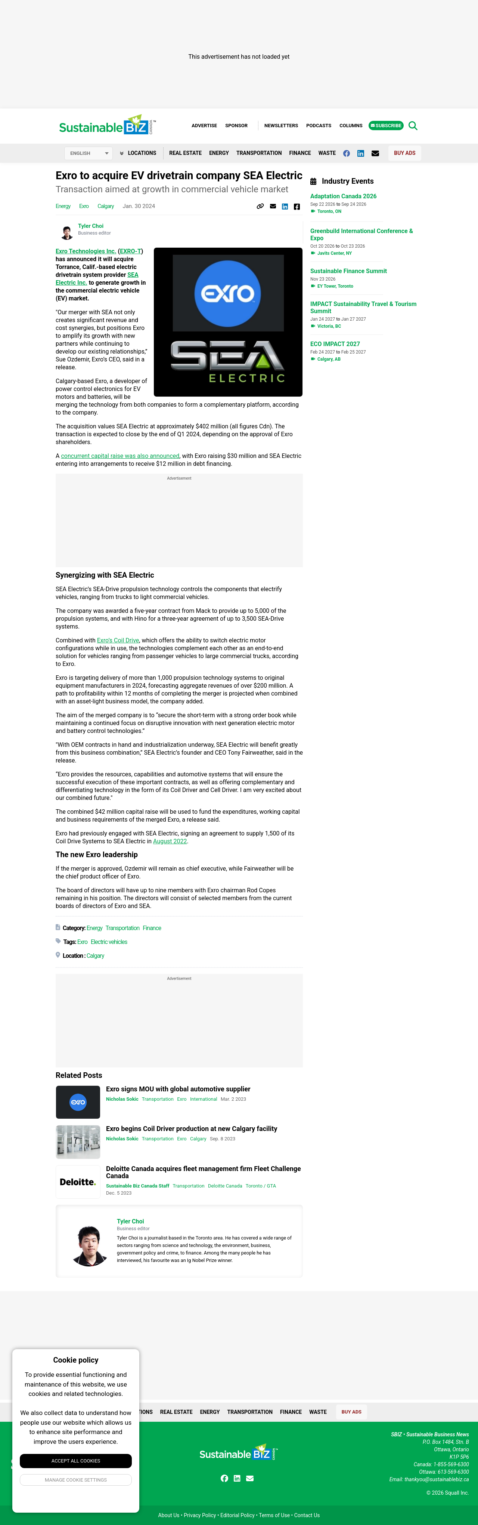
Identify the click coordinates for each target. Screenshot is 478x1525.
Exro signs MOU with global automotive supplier (178, 1089)
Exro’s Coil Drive (118, 640)
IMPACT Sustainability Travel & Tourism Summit (363, 307)
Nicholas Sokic (122, 1099)
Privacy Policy (200, 1515)
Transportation (259, 153)
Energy (219, 153)
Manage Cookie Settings (76, 1480)
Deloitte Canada (225, 1186)
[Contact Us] (379, 153)
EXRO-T (130, 251)
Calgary (105, 206)
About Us (169, 1515)
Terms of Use (274, 1515)
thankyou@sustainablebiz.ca (436, 1479)
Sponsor (236, 125)
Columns (350, 125)
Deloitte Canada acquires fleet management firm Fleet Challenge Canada (203, 1172)
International (203, 1099)
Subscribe (386, 125)
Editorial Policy (237, 1515)
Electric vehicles (109, 941)
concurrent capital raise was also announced (120, 455)
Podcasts (318, 125)
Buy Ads (404, 153)
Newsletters (281, 125)
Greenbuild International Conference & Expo (361, 234)
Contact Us (307, 1515)
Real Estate (185, 153)
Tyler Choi (90, 226)
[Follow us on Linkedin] (364, 153)
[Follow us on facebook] (350, 153)
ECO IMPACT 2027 (335, 344)
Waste (327, 153)
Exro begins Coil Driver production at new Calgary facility (191, 1129)
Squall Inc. (457, 1493)
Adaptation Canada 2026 (343, 196)
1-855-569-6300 (451, 1464)
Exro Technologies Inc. (86, 251)
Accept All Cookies (76, 1461)
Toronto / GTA (261, 1186)
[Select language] (88, 153)
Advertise (204, 125)
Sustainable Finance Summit (348, 271)
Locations (138, 153)
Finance (300, 153)
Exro (84, 206)
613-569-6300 (453, 1472)
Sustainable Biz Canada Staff (137, 1186)
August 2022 (170, 841)
